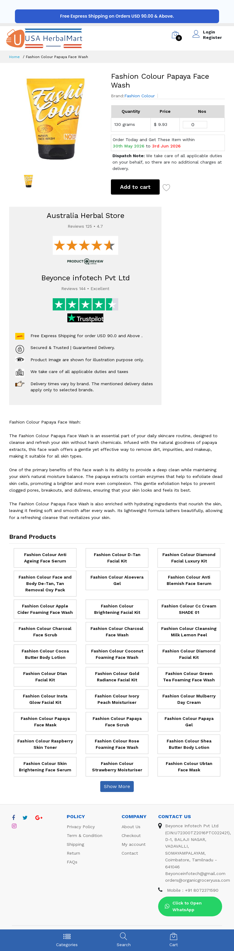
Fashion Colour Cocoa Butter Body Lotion (45, 654)
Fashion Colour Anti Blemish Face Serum (189, 580)
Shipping (75, 844)
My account (134, 844)
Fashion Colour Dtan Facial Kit (45, 676)
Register (212, 37)
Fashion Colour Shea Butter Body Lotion (189, 744)
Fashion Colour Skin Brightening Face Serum (45, 766)
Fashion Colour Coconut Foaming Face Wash (117, 654)
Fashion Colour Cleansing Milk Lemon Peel (189, 631)
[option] (55, 118)
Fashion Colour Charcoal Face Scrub (45, 631)
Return (73, 853)
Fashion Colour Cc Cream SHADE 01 (188, 609)
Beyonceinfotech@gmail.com (195, 873)
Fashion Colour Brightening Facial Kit (117, 609)
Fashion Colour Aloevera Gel (117, 580)
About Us (131, 826)
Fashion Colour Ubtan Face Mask (189, 766)
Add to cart (135, 187)
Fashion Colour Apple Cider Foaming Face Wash (45, 609)
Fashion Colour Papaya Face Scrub (117, 721)
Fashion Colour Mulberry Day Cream (189, 699)
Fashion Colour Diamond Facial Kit (188, 654)
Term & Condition (84, 835)
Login (209, 31)
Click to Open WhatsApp (183, 906)
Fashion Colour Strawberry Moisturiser (117, 766)
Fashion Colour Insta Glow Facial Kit (45, 699)
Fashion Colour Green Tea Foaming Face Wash (189, 676)
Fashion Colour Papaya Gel (189, 721)
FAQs (72, 861)
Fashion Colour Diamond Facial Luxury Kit (188, 557)
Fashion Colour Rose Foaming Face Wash (117, 744)
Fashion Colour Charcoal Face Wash (117, 631)
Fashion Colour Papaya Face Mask (45, 721)
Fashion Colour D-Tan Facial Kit (117, 557)
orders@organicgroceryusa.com (197, 880)
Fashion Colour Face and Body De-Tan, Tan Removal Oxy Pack (45, 583)
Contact (130, 853)
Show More (117, 786)
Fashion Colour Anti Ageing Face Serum (45, 557)
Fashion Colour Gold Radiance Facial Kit (117, 676)
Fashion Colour (139, 95)
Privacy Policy (81, 826)
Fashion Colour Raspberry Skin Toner (45, 744)
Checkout (131, 835)
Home (14, 57)
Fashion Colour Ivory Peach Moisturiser (117, 699)
